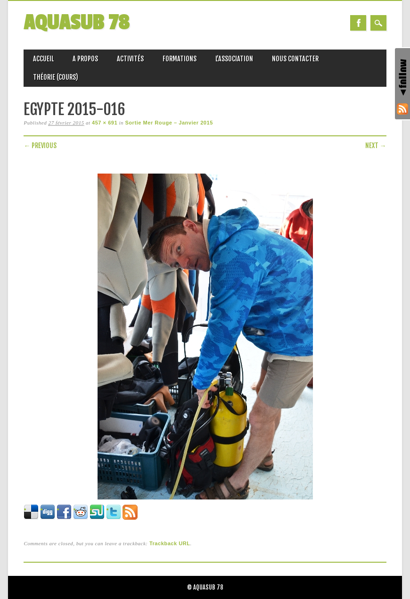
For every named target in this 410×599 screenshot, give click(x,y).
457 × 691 (104, 122)
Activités (130, 59)
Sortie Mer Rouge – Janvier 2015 (169, 122)
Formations (180, 59)
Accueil (43, 59)
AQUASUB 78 (76, 22)
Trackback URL (169, 543)
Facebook (358, 23)
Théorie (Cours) (55, 77)
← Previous (40, 145)
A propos (85, 59)
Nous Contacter (295, 59)
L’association (234, 59)
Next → (375, 145)
